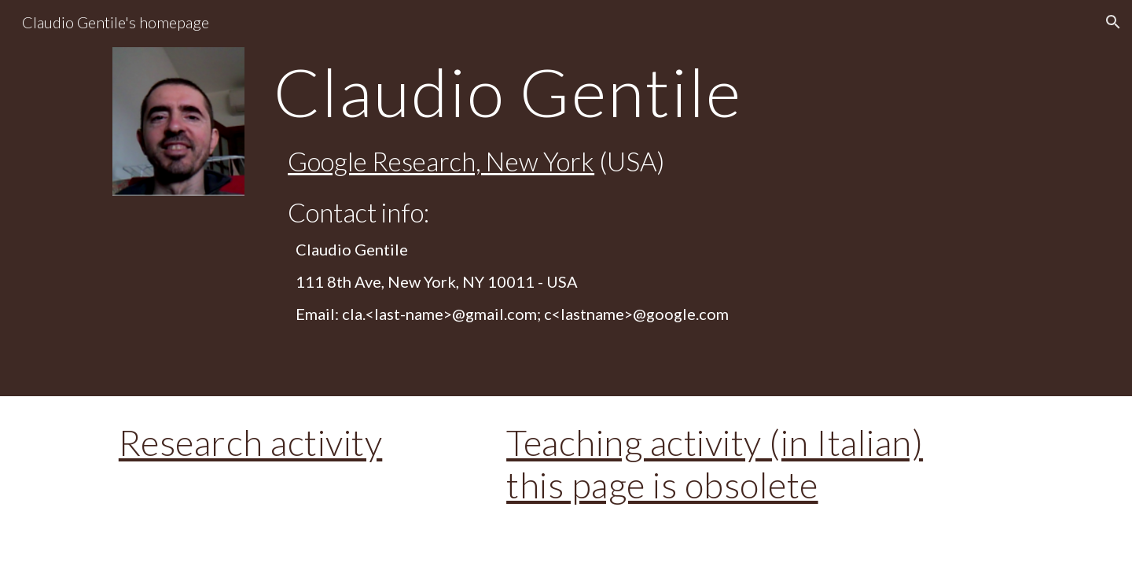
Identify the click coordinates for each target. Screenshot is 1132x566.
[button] (1113, 22)
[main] (643, 91)
